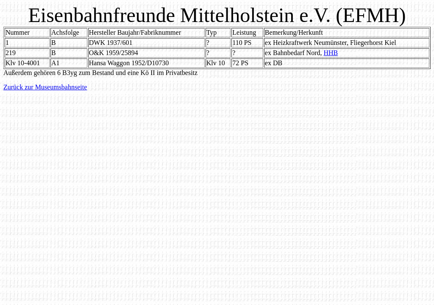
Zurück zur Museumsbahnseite (45, 87)
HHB (330, 52)
